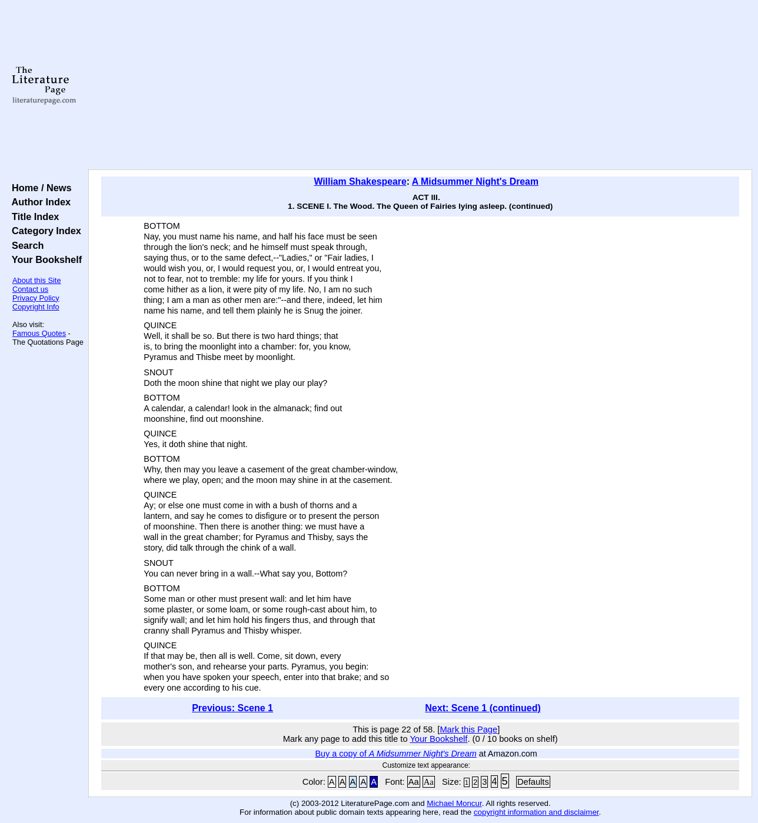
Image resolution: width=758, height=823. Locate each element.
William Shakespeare (360, 181)
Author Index (38, 201)
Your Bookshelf (44, 259)
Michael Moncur (454, 803)
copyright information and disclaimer (536, 812)
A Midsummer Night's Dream (475, 181)
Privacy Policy (35, 298)
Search (25, 245)
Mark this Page (468, 729)
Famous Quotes (39, 333)
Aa (413, 782)
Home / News (39, 187)
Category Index (43, 230)
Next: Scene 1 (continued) (482, 708)
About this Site (36, 280)
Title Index (32, 216)
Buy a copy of (396, 753)
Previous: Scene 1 (232, 708)
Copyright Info (35, 306)
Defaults (533, 782)
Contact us (30, 289)
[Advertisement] (420, 85)
